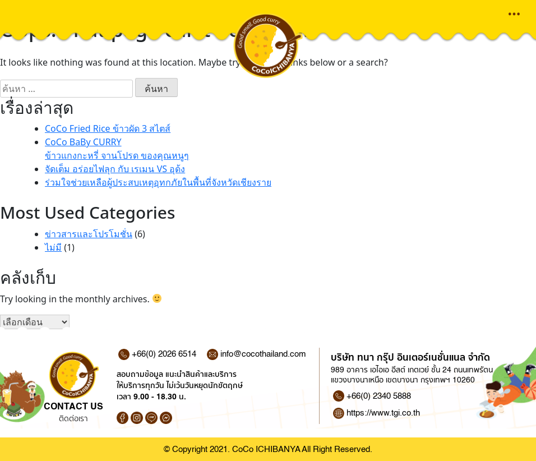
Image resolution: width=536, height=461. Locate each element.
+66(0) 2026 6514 (157, 354)
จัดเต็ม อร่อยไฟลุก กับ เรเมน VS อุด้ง (115, 169)
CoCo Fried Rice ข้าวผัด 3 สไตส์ (107, 128)
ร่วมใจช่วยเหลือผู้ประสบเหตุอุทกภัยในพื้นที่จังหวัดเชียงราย (158, 182)
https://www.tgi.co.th (383, 412)
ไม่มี (53, 247)
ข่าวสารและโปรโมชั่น (88, 234)
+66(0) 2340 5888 (378, 396)
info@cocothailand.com (256, 354)
